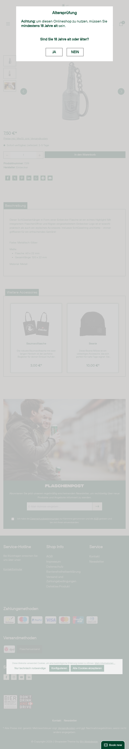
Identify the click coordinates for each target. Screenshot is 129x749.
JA (54, 52)
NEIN (75, 52)
